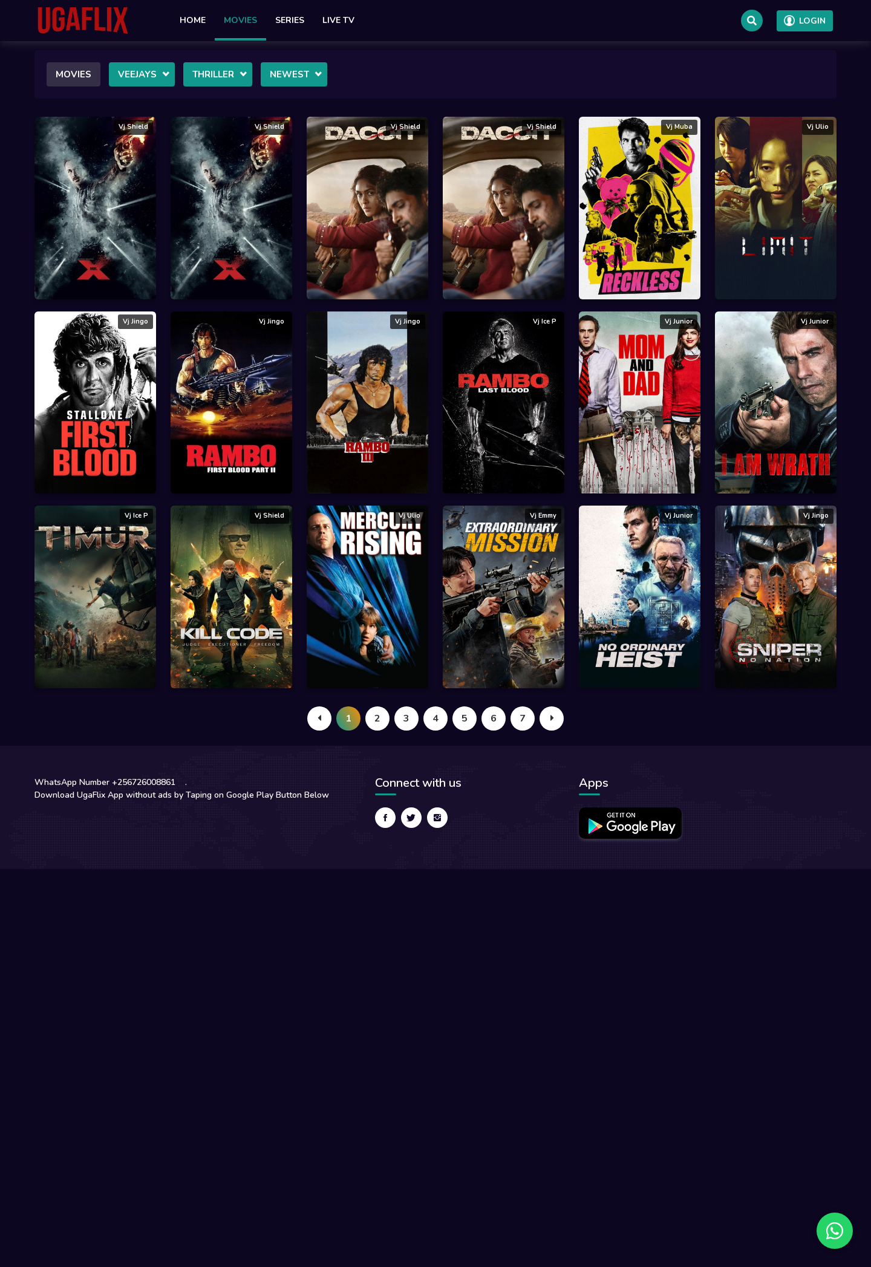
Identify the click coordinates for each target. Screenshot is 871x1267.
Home (193, 20)
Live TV (338, 20)
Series (289, 20)
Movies (240, 20)
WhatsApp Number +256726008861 (104, 782)
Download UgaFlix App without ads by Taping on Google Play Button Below (181, 795)
